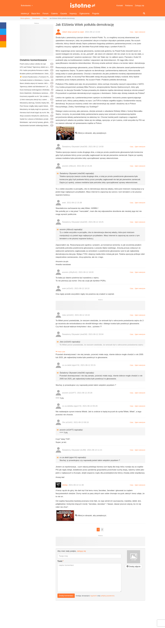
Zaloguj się (139, 5)
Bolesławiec (27, 5)
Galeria (54, 13)
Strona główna (25, 18)
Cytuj (131, 32)
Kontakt (119, 5)
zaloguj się (81, 551)
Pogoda (95, 13)
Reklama (129, 5)
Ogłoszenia (84, 13)
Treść (59, 561)
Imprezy (73, 13)
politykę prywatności (107, 596)
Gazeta (63, 13)
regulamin (93, 596)
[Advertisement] (36, 40)
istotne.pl (82, 5)
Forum (46, 13)
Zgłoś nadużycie (140, 32)
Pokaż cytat (60, 351)
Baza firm (35, 13)
